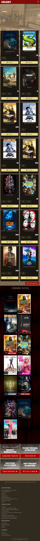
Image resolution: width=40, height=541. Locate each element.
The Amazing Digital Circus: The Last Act (9, 490)
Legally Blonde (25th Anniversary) (8, 515)
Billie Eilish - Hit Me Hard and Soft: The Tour (9, 498)
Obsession (4, 494)
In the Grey (4, 493)
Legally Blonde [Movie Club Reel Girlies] (9, 518)
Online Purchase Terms (6, 535)
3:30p (23, 58)
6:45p (23, 129)
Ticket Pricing (4, 523)
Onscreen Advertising (6, 524)
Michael (3, 501)
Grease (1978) (4, 513)
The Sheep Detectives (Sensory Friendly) (9, 516)
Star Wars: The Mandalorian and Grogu (9, 508)
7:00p (3, 58)
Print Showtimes (32, 283)
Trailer (10, 62)
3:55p (3, 201)
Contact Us (4, 532)
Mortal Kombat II (5, 496)
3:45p (3, 129)
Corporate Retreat (5, 511)
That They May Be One (6, 491)
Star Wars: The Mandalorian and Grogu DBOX (10, 509)
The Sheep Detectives (6, 497)
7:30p (9, 94)
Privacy (3, 527)
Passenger (4, 506)
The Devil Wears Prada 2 (6, 500)
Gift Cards (3, 526)
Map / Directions (5, 533)
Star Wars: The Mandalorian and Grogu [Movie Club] (11, 512)
